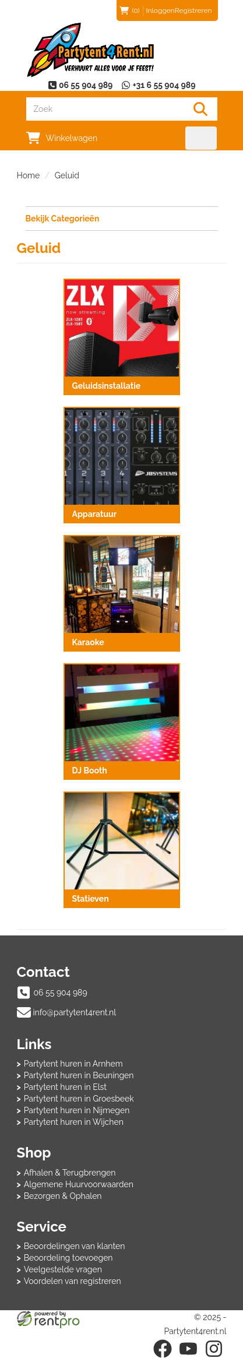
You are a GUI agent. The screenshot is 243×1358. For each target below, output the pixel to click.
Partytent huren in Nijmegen (77, 1110)
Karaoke (88, 642)
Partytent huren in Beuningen (79, 1075)
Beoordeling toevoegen (68, 1257)
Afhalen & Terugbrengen (70, 1172)
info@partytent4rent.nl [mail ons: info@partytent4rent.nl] (75, 1012)
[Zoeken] (200, 109)
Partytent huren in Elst (65, 1087)
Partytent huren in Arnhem (73, 1063)
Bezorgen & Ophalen (63, 1196)
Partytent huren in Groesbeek (79, 1098)
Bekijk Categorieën (122, 218)
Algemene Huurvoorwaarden (78, 1184)
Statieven (90, 898)
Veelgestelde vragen (63, 1269)
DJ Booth (89, 770)
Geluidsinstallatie (106, 385)
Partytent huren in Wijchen (74, 1122)
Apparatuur (94, 514)
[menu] (201, 138)
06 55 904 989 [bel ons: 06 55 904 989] (60, 992)
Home (28, 175)
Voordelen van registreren (72, 1281)
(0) (129, 10)
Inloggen (160, 10)
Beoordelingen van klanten (74, 1246)
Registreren (193, 10)
